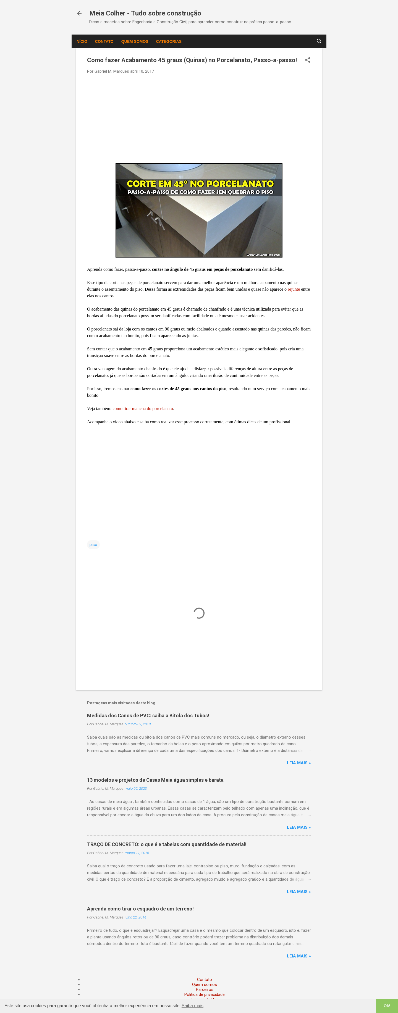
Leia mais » (299, 762)
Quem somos (134, 41)
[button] (307, 60)
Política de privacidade (204, 994)
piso (93, 544)
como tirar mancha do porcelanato (142, 408)
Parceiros (204, 989)
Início (81, 41)
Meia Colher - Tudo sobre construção (145, 13)
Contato (104, 41)
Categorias (169, 41)
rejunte (294, 289)
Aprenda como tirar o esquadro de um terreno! (140, 909)
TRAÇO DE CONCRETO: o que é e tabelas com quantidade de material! (167, 844)
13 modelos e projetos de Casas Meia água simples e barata (155, 780)
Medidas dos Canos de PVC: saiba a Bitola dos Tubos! (148, 715)
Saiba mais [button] (192, 1005)
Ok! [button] (387, 1006)
